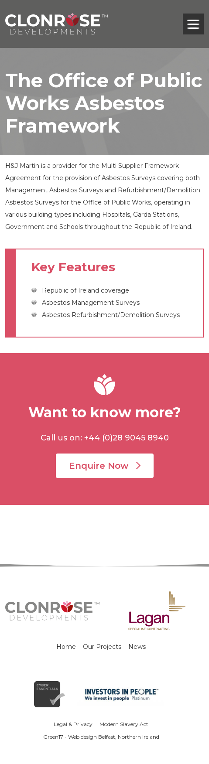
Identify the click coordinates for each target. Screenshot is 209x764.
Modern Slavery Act (123, 724)
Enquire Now (104, 465)
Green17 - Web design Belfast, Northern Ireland (101, 736)
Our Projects (102, 647)
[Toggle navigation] (193, 24)
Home (66, 647)
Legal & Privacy (73, 724)
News (137, 647)
